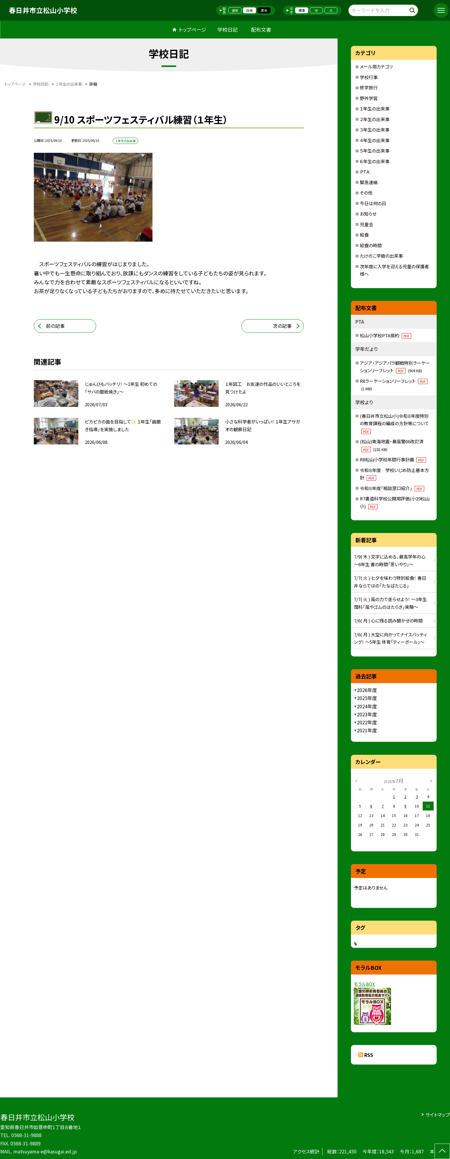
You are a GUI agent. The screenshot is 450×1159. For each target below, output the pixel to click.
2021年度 (367, 730)
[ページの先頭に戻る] (442, 1151)
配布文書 (261, 29)
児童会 (366, 224)
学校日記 (227, 29)
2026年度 (367, 690)
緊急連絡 (369, 182)
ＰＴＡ (365, 171)
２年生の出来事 (374, 119)
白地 (249, 10)
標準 (301, 10)
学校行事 (369, 77)
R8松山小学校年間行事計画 (393, 459)
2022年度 (367, 722)
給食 (364, 235)
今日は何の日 (373, 203)
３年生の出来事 (374, 129)
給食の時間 (371, 245)
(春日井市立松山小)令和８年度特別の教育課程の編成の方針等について (394, 423)
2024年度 (367, 706)
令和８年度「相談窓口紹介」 (392, 488)
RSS (368, 1054)
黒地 (264, 10)
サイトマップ (437, 1114)
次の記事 (282, 325)
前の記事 (55, 325)
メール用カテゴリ (376, 66)
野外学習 (369, 98)
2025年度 (367, 698)
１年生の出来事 (374, 108)
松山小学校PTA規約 (385, 335)
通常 (235, 10)
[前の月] (356, 780)
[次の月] (431, 780)
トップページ (192, 29)
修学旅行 (369, 87)
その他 (366, 193)
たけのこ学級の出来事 (381, 256)
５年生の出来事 (374, 150)
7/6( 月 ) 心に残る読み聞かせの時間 (388, 620)
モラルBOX (364, 984)
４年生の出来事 (374, 140)
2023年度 (367, 714)
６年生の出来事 (374, 161)
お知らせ (368, 214)
